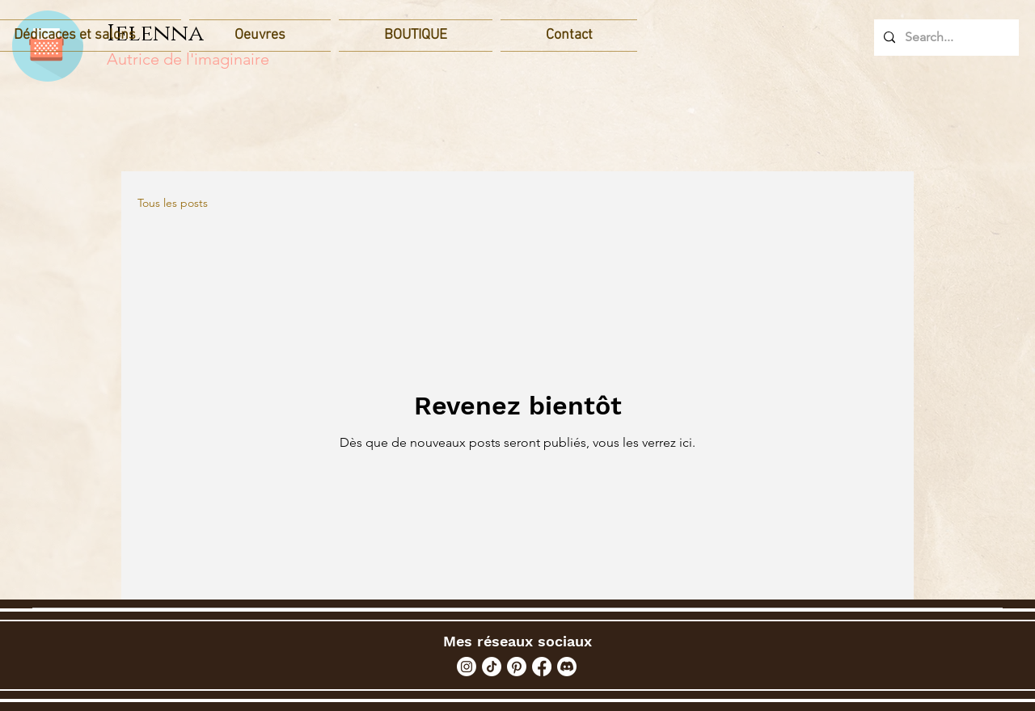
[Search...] (945, 37)
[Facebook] (541, 666)
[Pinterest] (516, 666)
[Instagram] (466, 666)
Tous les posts (172, 203)
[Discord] (567, 666)
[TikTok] (491, 666)
